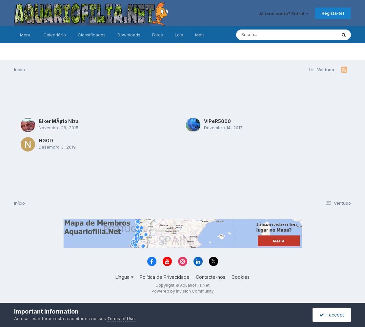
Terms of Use (121, 318)
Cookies (241, 277)
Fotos (157, 34)
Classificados (92, 34)
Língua (124, 277)
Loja (179, 34)
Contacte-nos (210, 277)
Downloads (128, 34)
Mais (200, 34)
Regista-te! (333, 13)
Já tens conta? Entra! (283, 13)
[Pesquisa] (268, 35)
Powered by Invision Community (183, 291)
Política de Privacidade (165, 277)
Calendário (54, 34)
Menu (25, 34)
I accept (331, 314)
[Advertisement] (182, 94)
